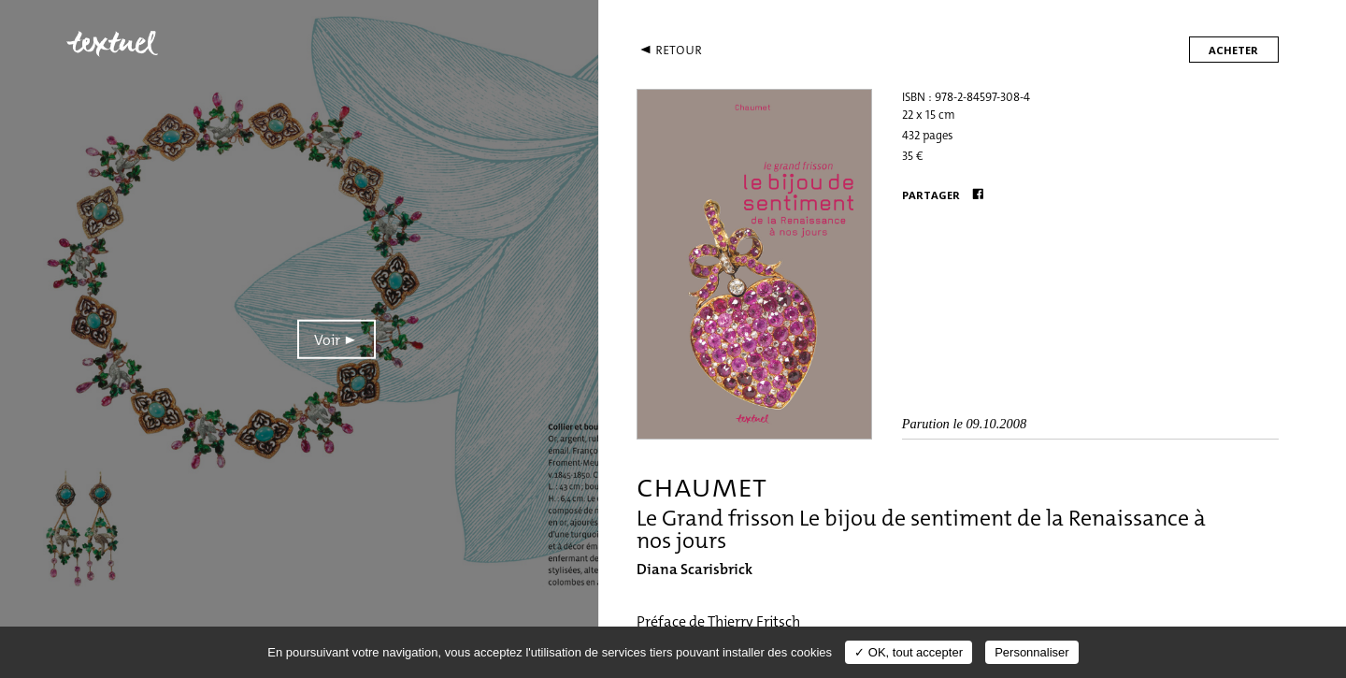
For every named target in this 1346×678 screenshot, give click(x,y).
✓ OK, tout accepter (908, 652)
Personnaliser (1032, 652)
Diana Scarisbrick (694, 569)
